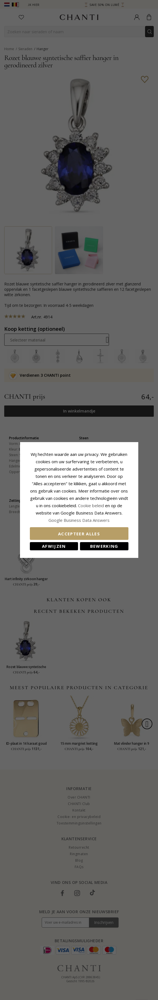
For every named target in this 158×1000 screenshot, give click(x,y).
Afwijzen (54, 546)
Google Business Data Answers (79, 520)
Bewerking (104, 546)
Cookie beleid (91, 505)
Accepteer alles (79, 533)
